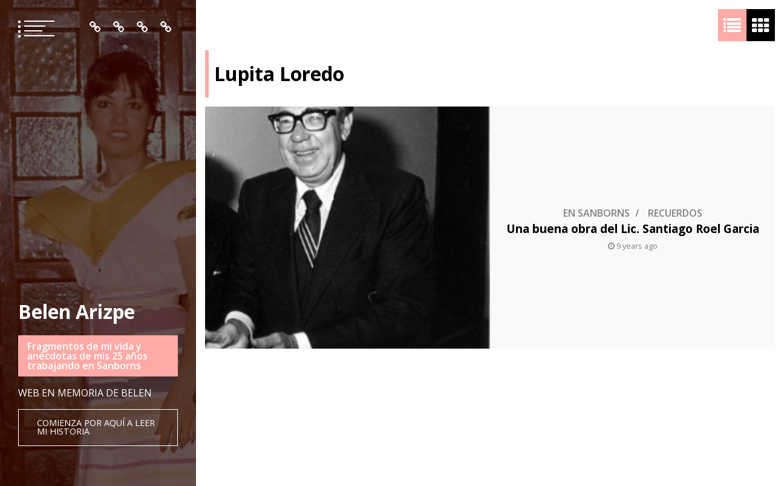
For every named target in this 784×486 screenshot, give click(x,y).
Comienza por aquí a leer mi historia (96, 427)
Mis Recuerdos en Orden (142, 27)
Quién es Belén (119, 27)
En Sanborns (596, 222)
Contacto (166, 27)
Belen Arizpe (76, 311)
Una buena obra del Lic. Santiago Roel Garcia (632, 237)
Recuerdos (675, 222)
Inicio (95, 27)
